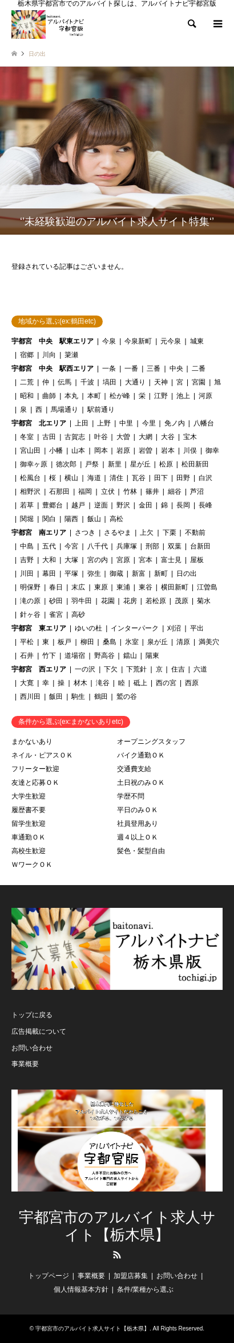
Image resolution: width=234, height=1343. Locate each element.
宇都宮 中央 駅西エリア (52, 368)
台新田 (200, 546)
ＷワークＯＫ (32, 865)
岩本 (168, 451)
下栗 (169, 533)
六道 (200, 669)
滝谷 (103, 683)
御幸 (212, 451)
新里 (115, 464)
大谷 (168, 437)
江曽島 (207, 587)
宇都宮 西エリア (38, 669)
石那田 (59, 492)
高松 (116, 519)
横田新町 (174, 587)
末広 (78, 587)
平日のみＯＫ (137, 810)
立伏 (108, 492)
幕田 (49, 574)
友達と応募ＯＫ (35, 783)
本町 (94, 396)
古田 (49, 437)
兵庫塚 (126, 546)
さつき (85, 533)
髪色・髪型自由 (141, 851)
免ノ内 (174, 423)
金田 (145, 505)
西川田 (30, 697)
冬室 (27, 437)
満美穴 (209, 642)
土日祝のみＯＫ (141, 783)
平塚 (71, 574)
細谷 (174, 492)
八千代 (97, 546)
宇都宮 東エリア (38, 628)
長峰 (205, 505)
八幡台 (203, 423)
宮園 (198, 382)
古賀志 (74, 437)
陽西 (71, 519)
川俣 (190, 451)
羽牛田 (81, 601)
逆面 (101, 505)
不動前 (195, 533)
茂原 (181, 601)
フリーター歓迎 (35, 769)
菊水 (204, 601)
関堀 (27, 519)
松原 (166, 464)
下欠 (111, 669)
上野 (104, 423)
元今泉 (170, 341)
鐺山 (130, 656)
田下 (161, 478)
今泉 (109, 341)
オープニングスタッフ (151, 742)
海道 (94, 478)
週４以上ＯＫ (137, 837)
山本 (78, 451)
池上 (183, 396)
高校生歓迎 (28, 851)
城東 (197, 341)
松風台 (30, 478)
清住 (116, 478)
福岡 (85, 492)
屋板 (197, 560)
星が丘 (140, 464)
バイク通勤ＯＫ (141, 755)
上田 (81, 423)
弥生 (94, 574)
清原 (183, 642)
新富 (139, 574)
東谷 (145, 587)
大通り (135, 382)
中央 (176, 368)
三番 (153, 368)
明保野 (30, 587)
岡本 (101, 451)
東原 (101, 587)
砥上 (140, 683)
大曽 (123, 437)
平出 (197, 628)
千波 (87, 382)
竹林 (130, 492)
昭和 (27, 396)
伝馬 (64, 382)
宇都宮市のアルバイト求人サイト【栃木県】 (117, 1226)
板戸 (64, 642)
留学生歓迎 (28, 824)
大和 (49, 560)
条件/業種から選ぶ (145, 1289)
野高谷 (104, 656)
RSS (117, 1255)
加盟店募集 (131, 1276)
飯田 (56, 697)
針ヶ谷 (30, 615)
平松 (27, 642)
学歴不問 (130, 796)
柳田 (87, 642)
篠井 (152, 492)
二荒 (27, 382)
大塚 (71, 560)
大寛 (27, 683)
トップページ (48, 1276)
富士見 (171, 560)
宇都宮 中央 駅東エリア (52, 341)
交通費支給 (134, 769)
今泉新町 (138, 341)
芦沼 (197, 492)
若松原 (156, 601)
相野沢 (30, 492)
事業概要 (25, 1064)
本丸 (71, 396)
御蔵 (116, 574)
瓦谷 (139, 478)
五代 (49, 546)
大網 (145, 437)
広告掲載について (38, 1031)
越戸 (78, 505)
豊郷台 (52, 505)
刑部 (152, 546)
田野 (183, 478)
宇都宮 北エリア (38, 423)
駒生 (78, 697)
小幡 (56, 451)
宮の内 (97, 560)
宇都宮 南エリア (38, 533)
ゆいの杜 (88, 628)
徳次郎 (66, 464)
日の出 (186, 574)
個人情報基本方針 (81, 1289)
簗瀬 (71, 355)
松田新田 (195, 464)
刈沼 (174, 628)
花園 (108, 601)
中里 (126, 423)
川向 (49, 355)
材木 (80, 683)
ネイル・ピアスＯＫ (42, 755)
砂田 (56, 601)
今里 (149, 423)
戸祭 (92, 464)
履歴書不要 (28, 810)
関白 (49, 519)
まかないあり (32, 742)
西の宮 (166, 683)
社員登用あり (137, 824)
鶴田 (101, 697)
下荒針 (136, 669)
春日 (56, 587)
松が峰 (120, 396)
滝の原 (30, 601)
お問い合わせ (32, 1048)
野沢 (123, 505)
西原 (192, 683)
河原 (205, 396)
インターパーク (135, 628)
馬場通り (64, 409)
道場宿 (74, 656)
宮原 (123, 560)
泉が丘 (157, 642)
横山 (71, 478)
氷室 (132, 642)
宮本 (145, 560)
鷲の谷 (126, 697)
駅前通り (101, 409)
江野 (161, 396)
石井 (27, 656)
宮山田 (30, 451)
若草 (27, 505)
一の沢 (85, 669)
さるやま (117, 533)
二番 (198, 368)
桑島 (109, 642)
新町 (161, 574)
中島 (27, 546)
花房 (130, 601)
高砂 (78, 615)
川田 (27, 574)
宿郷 (27, 355)
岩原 (123, 451)
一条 (109, 368)
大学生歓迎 (28, 796)
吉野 (27, 560)
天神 (161, 382)
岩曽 (145, 451)
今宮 (71, 546)
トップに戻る (32, 1015)
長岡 (183, 505)
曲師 (49, 396)
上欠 (147, 533)
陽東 (152, 656)
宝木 (190, 437)
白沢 (205, 478)
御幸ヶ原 (33, 464)
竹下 (49, 656)
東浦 (123, 587)
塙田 (109, 382)
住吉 (178, 669)
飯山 (94, 519)
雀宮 (56, 615)
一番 (131, 368)
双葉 (174, 546)
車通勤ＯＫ (28, 837)
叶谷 (101, 437)
